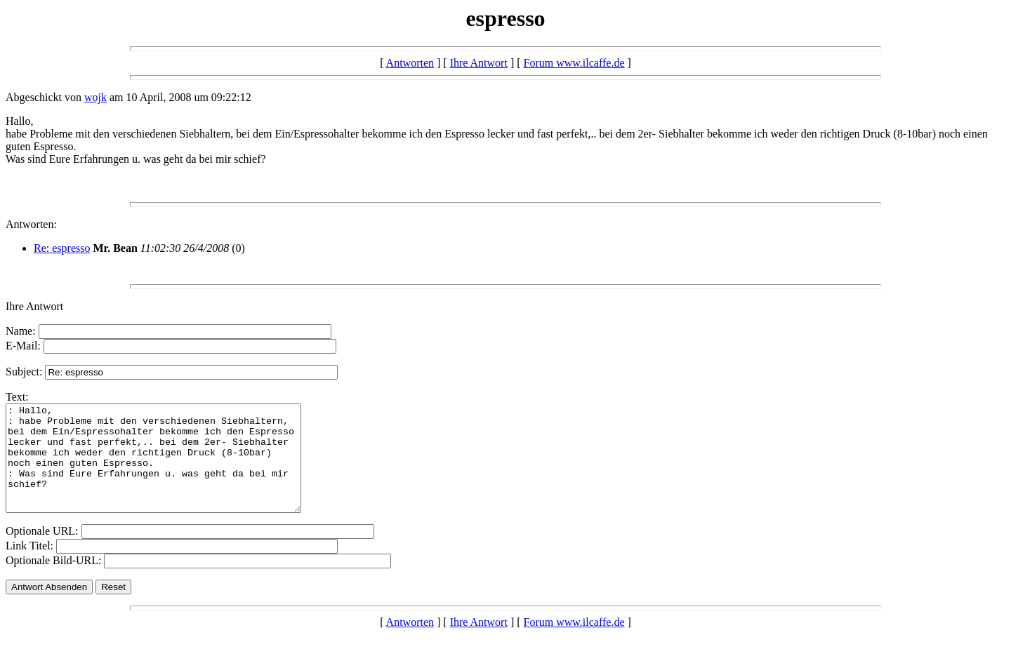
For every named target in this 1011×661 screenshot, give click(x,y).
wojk (95, 97)
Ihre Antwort (479, 63)
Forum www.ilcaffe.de (574, 63)
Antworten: (31, 224)
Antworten (410, 63)
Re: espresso (62, 248)
